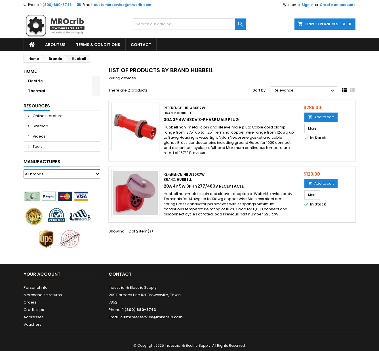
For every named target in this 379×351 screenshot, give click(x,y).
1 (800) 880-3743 (56, 4)
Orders (30, 302)
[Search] (189, 24)
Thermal (36, 91)
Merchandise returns (43, 295)
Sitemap (40, 126)
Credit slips (34, 309)
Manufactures (42, 161)
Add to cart (321, 117)
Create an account (337, 4)
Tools (37, 146)
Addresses (34, 317)
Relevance (305, 90)
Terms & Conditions (98, 44)
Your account (42, 274)
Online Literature (47, 116)
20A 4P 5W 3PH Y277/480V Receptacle (204, 186)
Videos (39, 136)
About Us (55, 44)
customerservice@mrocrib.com (122, 4)
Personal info (36, 287)
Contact (141, 44)
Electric (35, 81)
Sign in (307, 4)
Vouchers (32, 324)
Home (30, 71)
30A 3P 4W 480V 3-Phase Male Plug (201, 119)
